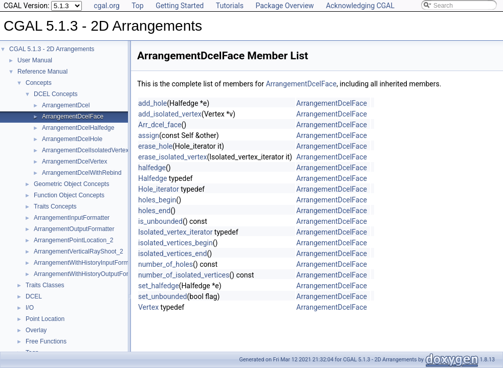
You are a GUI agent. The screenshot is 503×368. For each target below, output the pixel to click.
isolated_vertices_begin (175, 243)
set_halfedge (158, 286)
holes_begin (157, 200)
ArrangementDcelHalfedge (78, 127)
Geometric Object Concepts (71, 184)
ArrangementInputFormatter (72, 217)
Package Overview (284, 6)
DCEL (34, 296)
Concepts (39, 82)
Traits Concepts (55, 206)
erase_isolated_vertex (172, 157)
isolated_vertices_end (172, 253)
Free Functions (46, 341)
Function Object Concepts (69, 195)
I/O (30, 307)
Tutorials (230, 6)
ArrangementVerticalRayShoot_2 (78, 251)
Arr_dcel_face (160, 125)
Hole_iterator (158, 189)
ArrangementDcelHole (72, 139)
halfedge (152, 168)
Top (138, 6)
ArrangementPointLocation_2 (73, 240)
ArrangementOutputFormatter (74, 229)
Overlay (36, 330)
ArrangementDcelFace (72, 116)
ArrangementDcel (66, 105)
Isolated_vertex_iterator (175, 232)
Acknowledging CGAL (360, 6)
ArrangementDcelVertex (74, 161)
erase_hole (155, 146)
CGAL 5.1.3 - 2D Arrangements (51, 49)
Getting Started (180, 6)
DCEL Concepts (56, 94)
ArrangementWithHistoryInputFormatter (87, 262)
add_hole (152, 103)
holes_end (154, 210)
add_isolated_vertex (170, 114)
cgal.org (106, 6)
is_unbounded (160, 221)
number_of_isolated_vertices (183, 275)
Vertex (148, 307)
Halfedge (152, 178)
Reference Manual (42, 71)
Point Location (45, 319)
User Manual (34, 60)
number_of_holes (165, 264)
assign (148, 135)
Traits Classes (45, 285)
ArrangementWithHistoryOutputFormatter (90, 274)
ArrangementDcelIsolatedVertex (85, 150)
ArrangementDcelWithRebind (81, 172)
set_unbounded (162, 296)
